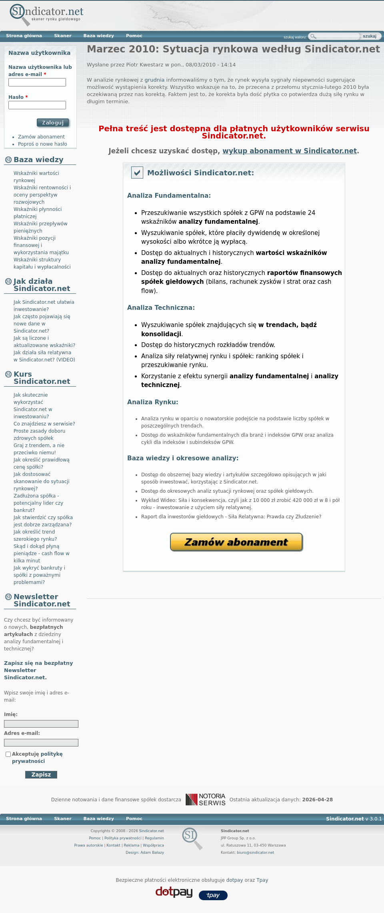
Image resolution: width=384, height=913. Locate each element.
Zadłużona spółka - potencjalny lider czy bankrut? (38, 503)
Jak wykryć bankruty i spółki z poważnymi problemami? (39, 575)
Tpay (262, 880)
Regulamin (154, 838)
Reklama (132, 845)
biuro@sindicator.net (255, 853)
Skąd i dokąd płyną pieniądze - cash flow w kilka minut (42, 554)
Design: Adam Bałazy (145, 853)
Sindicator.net (151, 831)
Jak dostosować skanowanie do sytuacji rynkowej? (42, 482)
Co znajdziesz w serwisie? (44, 424)
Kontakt (113, 845)
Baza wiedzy (99, 35)
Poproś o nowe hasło (42, 144)
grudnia (155, 80)
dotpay (234, 880)
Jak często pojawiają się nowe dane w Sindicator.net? (42, 324)
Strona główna (24, 35)
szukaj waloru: (295, 37)
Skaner (62, 35)
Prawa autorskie (88, 845)
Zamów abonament (236, 541)
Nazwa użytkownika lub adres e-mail (40, 70)
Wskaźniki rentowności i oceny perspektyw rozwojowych (42, 195)
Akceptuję (37, 757)
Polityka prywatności (122, 838)
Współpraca (153, 845)
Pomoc (134, 35)
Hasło (18, 97)
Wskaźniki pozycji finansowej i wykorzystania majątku (41, 245)
